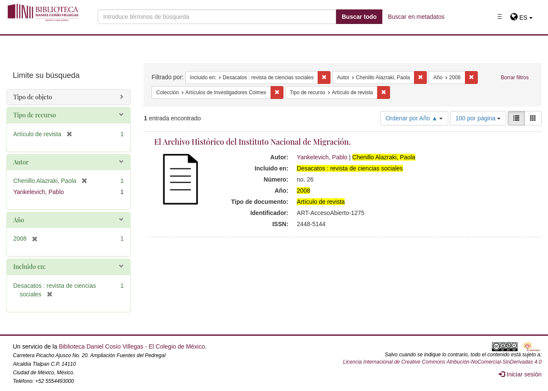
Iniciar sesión (520, 374)
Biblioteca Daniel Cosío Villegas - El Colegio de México (132, 346)
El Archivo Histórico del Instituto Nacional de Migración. (252, 142)
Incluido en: (29, 267)
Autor (21, 162)
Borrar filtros (515, 78)
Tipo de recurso (34, 115)
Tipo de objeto (32, 97)
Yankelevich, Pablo (322, 157)
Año (18, 220)
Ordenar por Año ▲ (414, 118)
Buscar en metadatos (416, 16)
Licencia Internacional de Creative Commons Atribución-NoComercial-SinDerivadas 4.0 (442, 362)
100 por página (478, 118)
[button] (521, 17)
